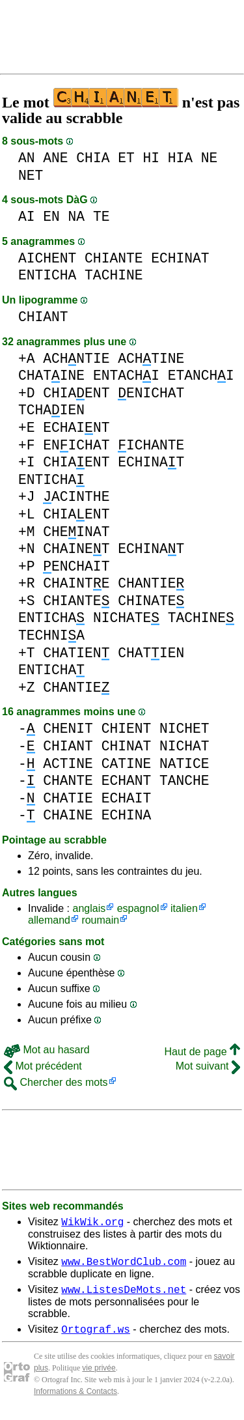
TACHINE (113, 275)
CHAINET (76, 548)
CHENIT (68, 728)
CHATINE (51, 375)
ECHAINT (76, 427)
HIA (180, 158)
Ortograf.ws (95, 1336)
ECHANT (127, 780)
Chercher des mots (56, 1082)
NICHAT (184, 746)
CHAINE (68, 815)
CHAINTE (76, 583)
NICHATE (126, 617)
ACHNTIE (76, 358)
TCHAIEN (51, 410)
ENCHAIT (76, 566)
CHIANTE (113, 258)
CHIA (92, 158)
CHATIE (68, 798)
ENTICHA (47, 275)
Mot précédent (43, 1066)
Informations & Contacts (75, 1399)
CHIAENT (76, 393)
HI (150, 158)
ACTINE (68, 763)
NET (30, 175)
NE (209, 158)
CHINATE (151, 600)
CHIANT (43, 316)
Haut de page (202, 1051)
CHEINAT (76, 531)
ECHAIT (127, 798)
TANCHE (184, 780)
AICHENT (47, 258)
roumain (100, 920)
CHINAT (127, 746)
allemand (49, 920)
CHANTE (68, 780)
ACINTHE (76, 496)
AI (26, 216)
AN (26, 158)
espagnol (138, 908)
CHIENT (127, 728)
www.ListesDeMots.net (123, 1295)
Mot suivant (208, 1066)
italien (184, 908)
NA (76, 216)
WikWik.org (92, 1223)
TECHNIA (51, 635)
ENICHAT (151, 393)
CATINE (127, 763)
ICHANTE (151, 445)
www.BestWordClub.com (123, 1265)
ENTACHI (126, 375)
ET (126, 158)
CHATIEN (76, 653)
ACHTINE (151, 358)
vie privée (98, 1375)
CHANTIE (151, 583)
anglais (88, 908)
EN (51, 216)
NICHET (184, 728)
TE (101, 216)
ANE (55, 158)
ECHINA (127, 815)
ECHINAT (180, 258)
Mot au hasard (47, 1049)
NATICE (184, 763)
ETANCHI (201, 375)
